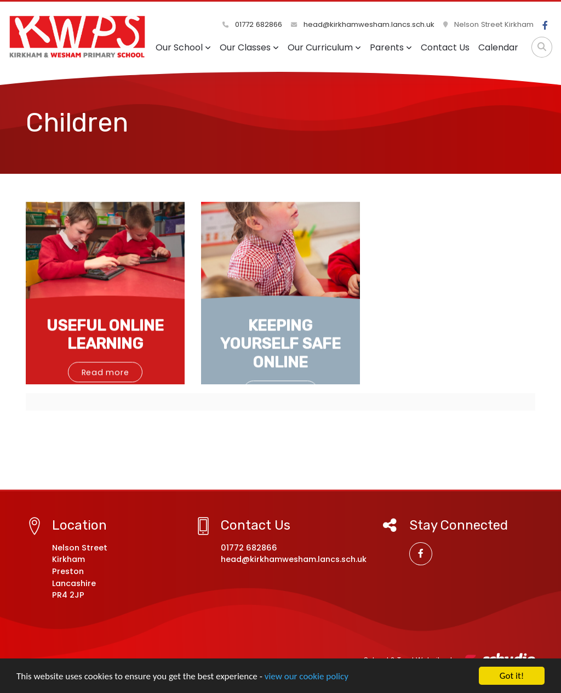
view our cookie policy (306, 677)
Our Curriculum (324, 47)
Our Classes (249, 47)
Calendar (498, 47)
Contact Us (445, 47)
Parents (391, 47)
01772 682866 (252, 24)
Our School (183, 47)
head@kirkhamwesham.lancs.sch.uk (362, 24)
